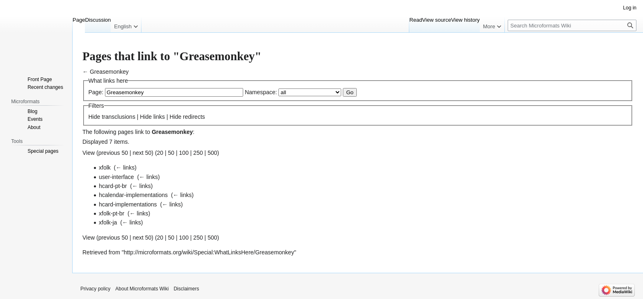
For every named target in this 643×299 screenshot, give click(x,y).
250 (198, 153)
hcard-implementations (128, 204)
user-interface (116, 177)
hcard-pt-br (113, 186)
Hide (94, 116)
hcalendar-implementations (133, 195)
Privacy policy (95, 289)
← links (125, 167)
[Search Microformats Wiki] (572, 25)
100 (184, 153)
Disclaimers (186, 289)
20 (160, 153)
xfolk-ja (108, 222)
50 (171, 153)
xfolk (105, 167)
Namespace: (261, 92)
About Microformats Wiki (142, 289)
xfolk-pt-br (111, 213)
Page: (96, 92)
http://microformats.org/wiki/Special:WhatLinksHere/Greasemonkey (209, 252)
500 (212, 153)
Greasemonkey (109, 71)
